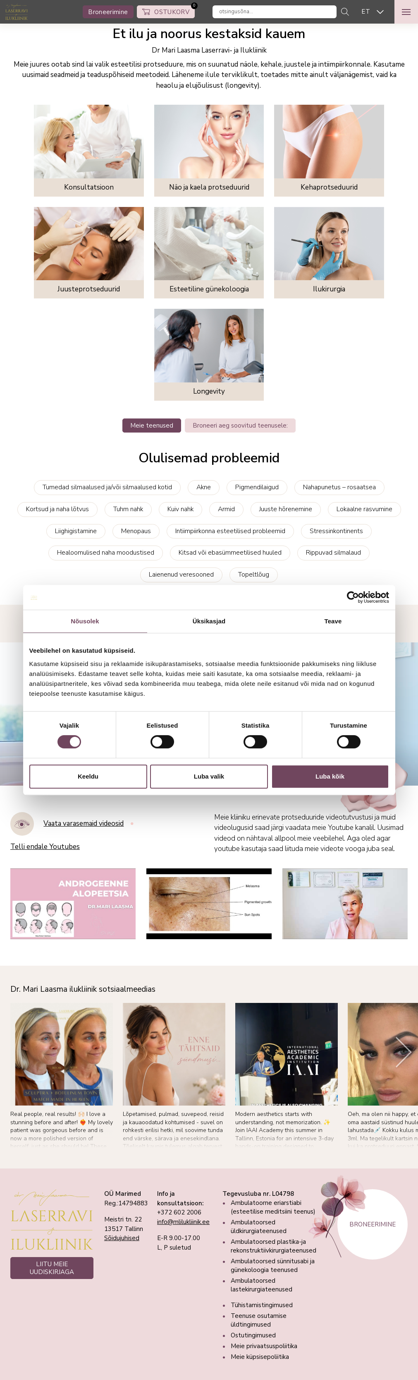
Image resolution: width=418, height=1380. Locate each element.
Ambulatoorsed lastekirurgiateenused (261, 1285)
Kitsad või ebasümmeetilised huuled (230, 552)
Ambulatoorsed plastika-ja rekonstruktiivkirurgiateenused (273, 1246)
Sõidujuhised (121, 1238)
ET (365, 11)
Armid (226, 509)
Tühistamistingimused (262, 1305)
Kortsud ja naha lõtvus (57, 509)
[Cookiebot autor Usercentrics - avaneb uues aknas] (353, 597)
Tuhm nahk (128, 509)
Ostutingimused (253, 1335)
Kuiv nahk (180, 509)
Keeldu (88, 776)
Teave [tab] (333, 621)
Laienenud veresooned (181, 574)
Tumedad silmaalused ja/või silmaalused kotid (107, 487)
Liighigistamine (76, 531)
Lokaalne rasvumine (364, 509)
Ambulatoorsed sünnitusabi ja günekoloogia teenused (273, 1265)
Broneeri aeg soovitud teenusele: (240, 425)
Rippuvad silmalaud (333, 552)
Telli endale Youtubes (45, 847)
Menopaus (136, 531)
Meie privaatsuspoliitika (264, 1346)
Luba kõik (329, 776)
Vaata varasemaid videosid (83, 824)
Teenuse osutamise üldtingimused (259, 1320)
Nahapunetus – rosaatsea (339, 487)
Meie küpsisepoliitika (260, 1357)
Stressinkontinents (336, 531)
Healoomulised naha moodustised (105, 552)
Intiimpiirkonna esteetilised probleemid (230, 531)
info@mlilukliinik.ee (183, 1222)
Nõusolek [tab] (85, 621)
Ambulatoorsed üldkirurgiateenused (259, 1226)
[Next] (404, 1052)
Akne (203, 487)
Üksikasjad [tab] (209, 621)
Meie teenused (151, 425)
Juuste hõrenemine (285, 509)
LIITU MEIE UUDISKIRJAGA (52, 1268)
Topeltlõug (253, 574)
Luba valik (209, 776)
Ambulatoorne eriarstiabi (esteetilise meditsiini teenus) (273, 1207)
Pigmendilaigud (257, 487)
